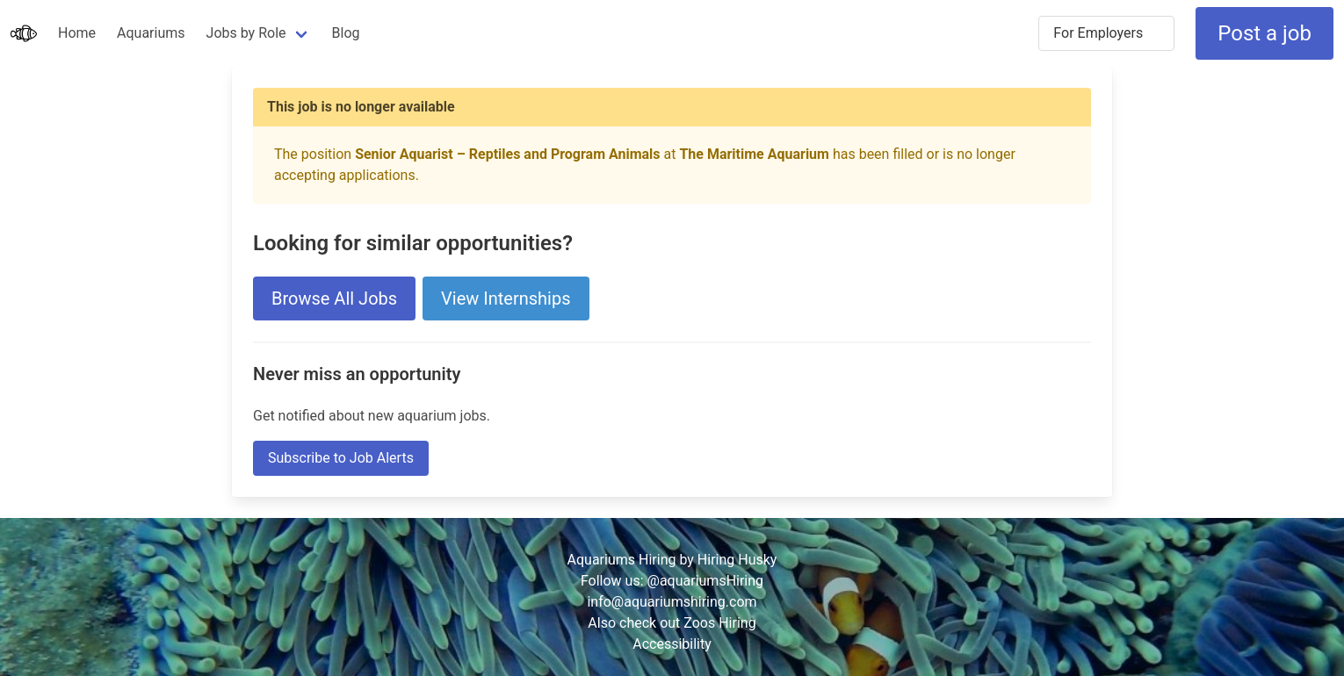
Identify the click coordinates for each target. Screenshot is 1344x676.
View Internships (505, 298)
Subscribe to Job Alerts (341, 457)
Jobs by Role (246, 33)
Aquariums (150, 33)
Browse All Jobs (334, 298)
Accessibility (672, 644)
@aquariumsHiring (705, 580)
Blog (346, 33)
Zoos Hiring (719, 623)
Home (77, 33)
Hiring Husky (737, 559)
